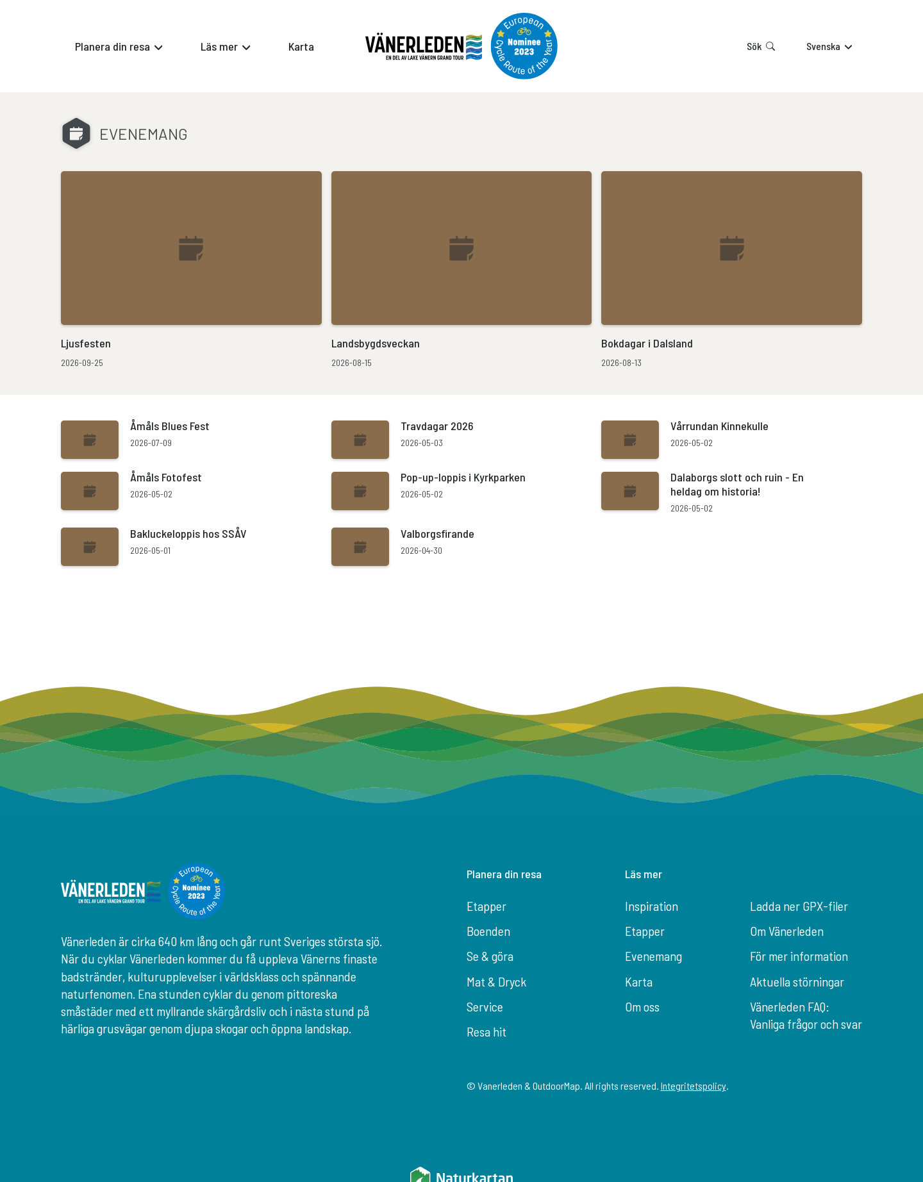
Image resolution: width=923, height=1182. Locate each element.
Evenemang (653, 955)
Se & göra (490, 955)
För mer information (799, 955)
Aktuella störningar (797, 981)
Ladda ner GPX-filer (799, 905)
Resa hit (486, 1031)
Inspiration (651, 905)
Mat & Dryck (496, 981)
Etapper (486, 905)
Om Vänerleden (787, 930)
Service (485, 1006)
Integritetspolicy (693, 1085)
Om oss (642, 1006)
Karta (639, 981)
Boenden (488, 930)
